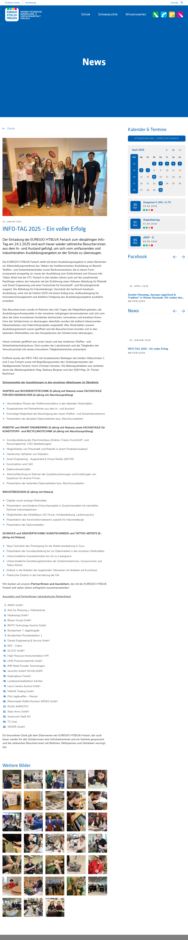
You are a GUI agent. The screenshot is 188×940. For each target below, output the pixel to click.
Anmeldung (30, 2)
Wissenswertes (136, 14)
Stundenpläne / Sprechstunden (157, 138)
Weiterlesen (136, 353)
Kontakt (174, 2)
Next (183, 256)
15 (154, 176)
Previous (174, 256)
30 (160, 190)
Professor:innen (12, 2)
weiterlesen (136, 301)
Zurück (11, 128)
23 (160, 183)
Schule (85, 14)
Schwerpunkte (108, 14)
